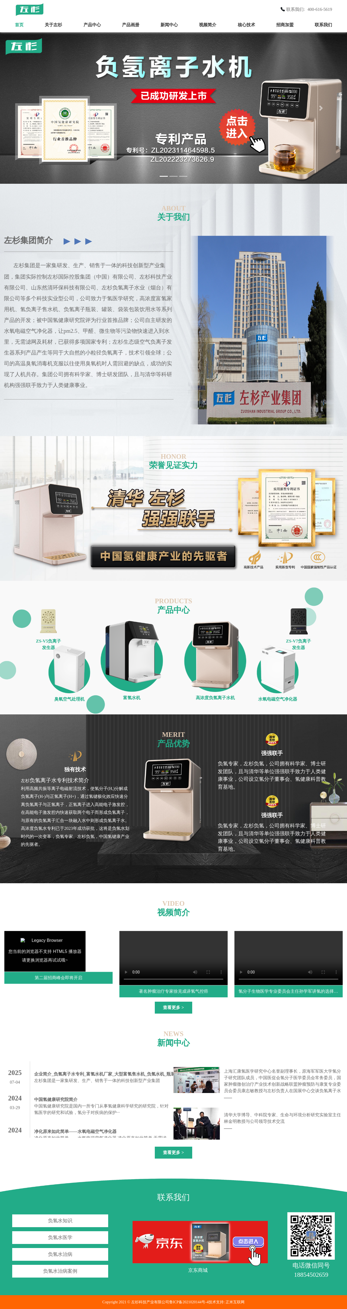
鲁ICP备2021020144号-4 (188, 1302)
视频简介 (207, 24)
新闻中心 (169, 24)
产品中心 (92, 24)
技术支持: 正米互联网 (226, 1302)
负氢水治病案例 (60, 1271)
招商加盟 (285, 24)
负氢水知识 (60, 1220)
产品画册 (130, 24)
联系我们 (323, 24)
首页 (19, 24)
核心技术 (246, 24)
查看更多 (173, 1007)
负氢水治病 (60, 1254)
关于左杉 (53, 24)
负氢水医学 (60, 1237)
